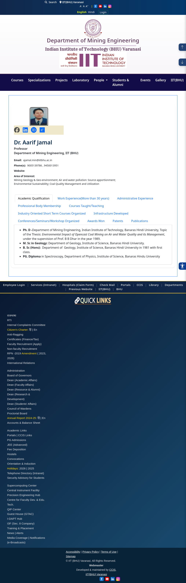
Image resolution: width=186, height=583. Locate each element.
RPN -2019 (14, 353)
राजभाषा (11, 315)
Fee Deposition (16, 449)
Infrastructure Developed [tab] (111, 213)
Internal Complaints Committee (26, 324)
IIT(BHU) (177, 80)
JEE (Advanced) (17, 444)
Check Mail (107, 285)
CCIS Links (25, 435)
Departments (174, 285)
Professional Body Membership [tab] (39, 206)
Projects (61, 80)
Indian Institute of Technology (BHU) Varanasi (93, 49)
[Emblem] (93, 60)
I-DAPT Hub (14, 518)
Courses (17, 80)
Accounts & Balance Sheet (23, 422)
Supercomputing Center (22, 485)
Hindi (91, 12)
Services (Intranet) (43, 285)
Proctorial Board (17, 413)
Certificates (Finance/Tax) (23, 339)
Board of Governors (19, 375)
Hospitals (68, 285)
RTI (9, 320)
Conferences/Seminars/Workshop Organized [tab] (48, 221)
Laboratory (80, 80)
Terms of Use (108, 551)
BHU (119, 289)
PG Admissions (16, 440)
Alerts (19, 533)
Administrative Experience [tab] (135, 198)
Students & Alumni (120, 82)
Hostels (12, 454)
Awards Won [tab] (96, 221)
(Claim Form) (85, 285)
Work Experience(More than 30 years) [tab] (83, 198)
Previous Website (80, 289)
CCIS (140, 285)
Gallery (160, 80)
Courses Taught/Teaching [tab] (86, 206)
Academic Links (17, 430)
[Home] (93, 28)
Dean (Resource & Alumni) (23, 389)
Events (146, 80)
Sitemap (71, 556)
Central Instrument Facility (23, 490)
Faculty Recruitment (19, 344)
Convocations (15, 458)
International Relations (21, 362)
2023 (42, 353)
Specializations (39, 80)
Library (154, 285)
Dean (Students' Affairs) (22, 403)
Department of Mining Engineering (93, 41)
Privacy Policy (90, 551)
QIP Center (14, 509)
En (35, 329)
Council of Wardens (19, 408)
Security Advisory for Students (25, 477)
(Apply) (37, 344)
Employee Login (14, 285)
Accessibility (73, 551)
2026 (10, 358)
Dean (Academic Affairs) (22, 380)
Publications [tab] (139, 221)
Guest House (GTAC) (20, 513)
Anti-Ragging (15, 334)
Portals (126, 285)
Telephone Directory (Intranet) (25, 473)
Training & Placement (20, 528)
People (99, 80)
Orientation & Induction (21, 463)
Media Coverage (17, 537)
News (10, 533)
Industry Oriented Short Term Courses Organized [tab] (52, 213)
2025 (31, 468)
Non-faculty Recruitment (22, 348)
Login (103, 12)
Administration (16, 370)
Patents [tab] (118, 221)
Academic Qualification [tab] (34, 198)
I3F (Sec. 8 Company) (20, 523)
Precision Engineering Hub (23, 495)
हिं (30, 329)
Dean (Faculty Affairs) (20, 384)
